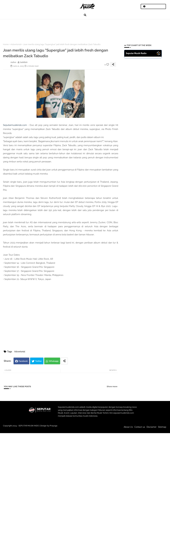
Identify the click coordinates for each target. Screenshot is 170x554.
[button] (85, 15)
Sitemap (162, 427)
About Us (128, 427)
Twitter (38, 361)
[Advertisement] (55, 29)
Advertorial (16, 44)
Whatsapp (53, 361)
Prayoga (53, 426)
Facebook (23, 361)
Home (6, 44)
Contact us (139, 427)
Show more (112, 386)
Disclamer (151, 427)
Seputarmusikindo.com (15, 125)
